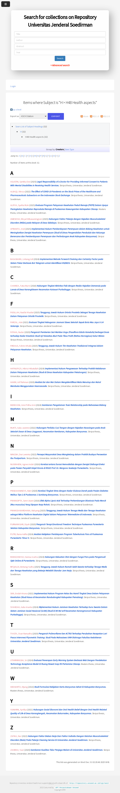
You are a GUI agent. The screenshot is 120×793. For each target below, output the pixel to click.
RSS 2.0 (106, 116)
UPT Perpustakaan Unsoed (67, 787)
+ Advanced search (60, 65)
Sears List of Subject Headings (29, 126)
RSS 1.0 (96, 116)
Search (60, 58)
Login (13, 86)
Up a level (16, 109)
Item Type (69, 149)
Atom (85, 116)
